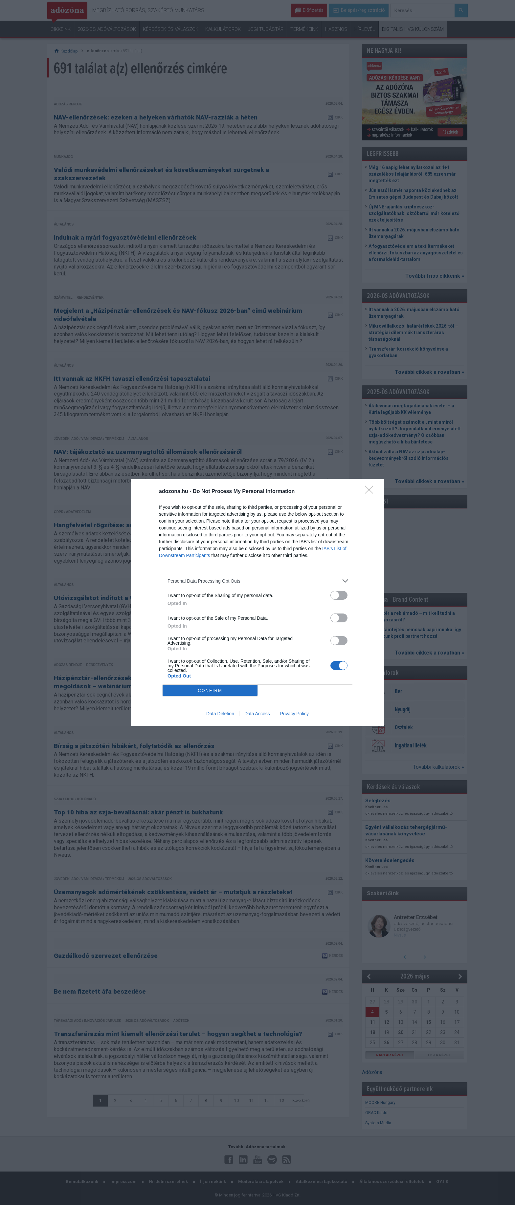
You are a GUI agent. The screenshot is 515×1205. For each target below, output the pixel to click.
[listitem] (257, 580)
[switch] (338, 595)
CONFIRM (210, 690)
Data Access (257, 713)
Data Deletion (220, 713)
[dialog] (257, 602)
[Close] (371, 491)
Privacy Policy (294, 713)
